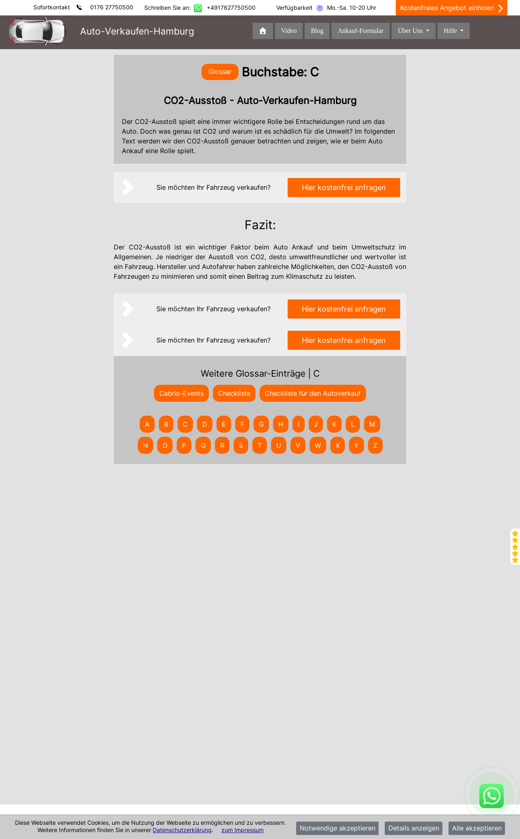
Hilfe (451, 30)
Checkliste (234, 393)
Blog (317, 30)
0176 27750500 (111, 7)
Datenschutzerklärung (182, 829)
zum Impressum (242, 829)
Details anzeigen (413, 828)
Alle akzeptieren (477, 828)
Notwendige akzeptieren (337, 828)
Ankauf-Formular (361, 30)
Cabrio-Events (181, 393)
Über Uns (411, 30)
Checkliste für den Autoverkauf (313, 393)
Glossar (220, 71)
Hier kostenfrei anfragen (344, 187)
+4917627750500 (231, 7)
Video (289, 30)
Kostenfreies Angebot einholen (451, 8)
